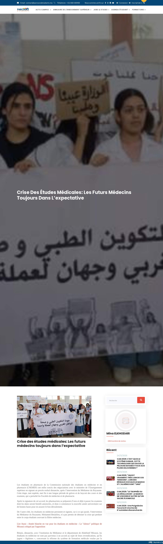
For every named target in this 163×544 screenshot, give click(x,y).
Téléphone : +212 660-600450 (68, 3)
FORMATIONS (138, 10)
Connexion (122, 3)
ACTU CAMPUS (42, 10)
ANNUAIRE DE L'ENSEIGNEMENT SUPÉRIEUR (71, 10)
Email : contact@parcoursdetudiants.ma (36, 3)
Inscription (134, 3)
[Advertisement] (59, 467)
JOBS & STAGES (100, 10)
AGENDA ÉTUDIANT (119, 10)
